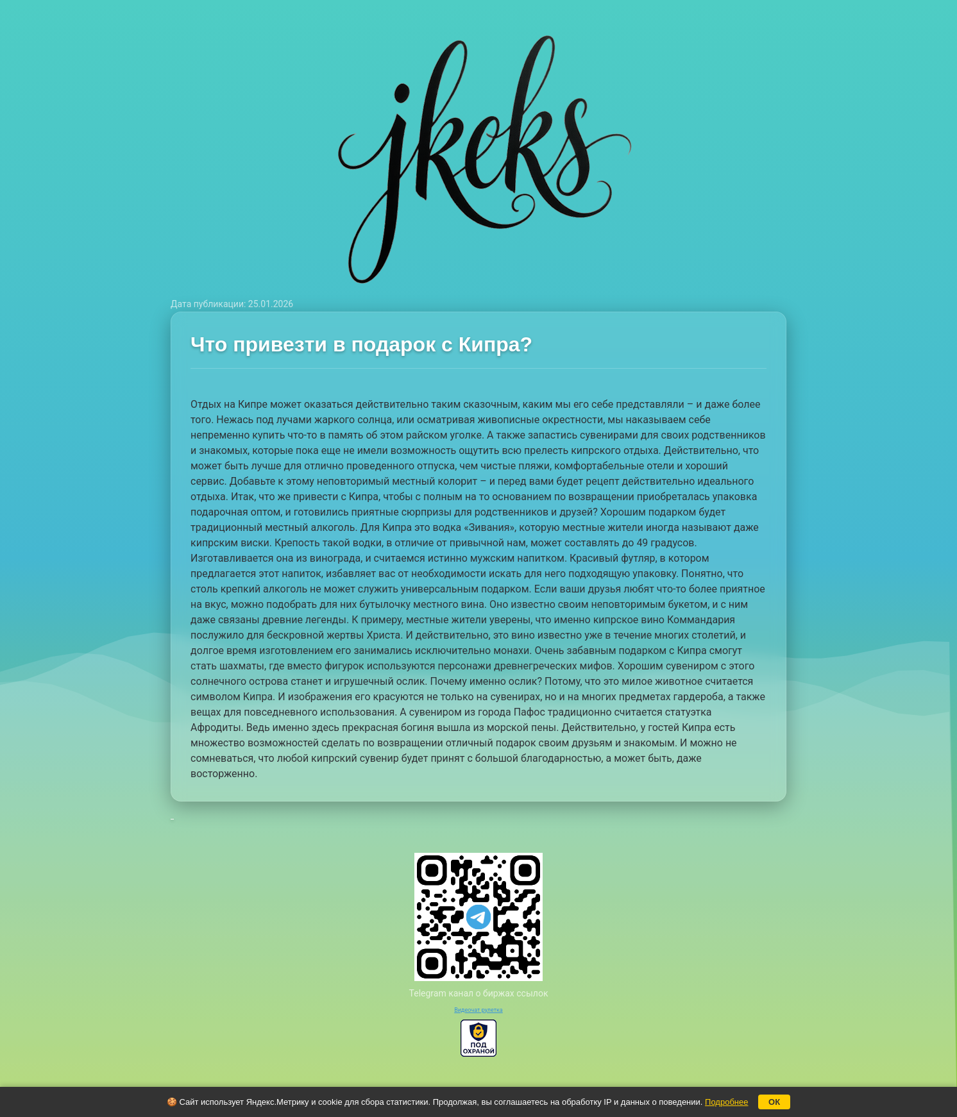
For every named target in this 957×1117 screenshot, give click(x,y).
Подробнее (726, 1102)
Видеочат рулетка (478, 1010)
